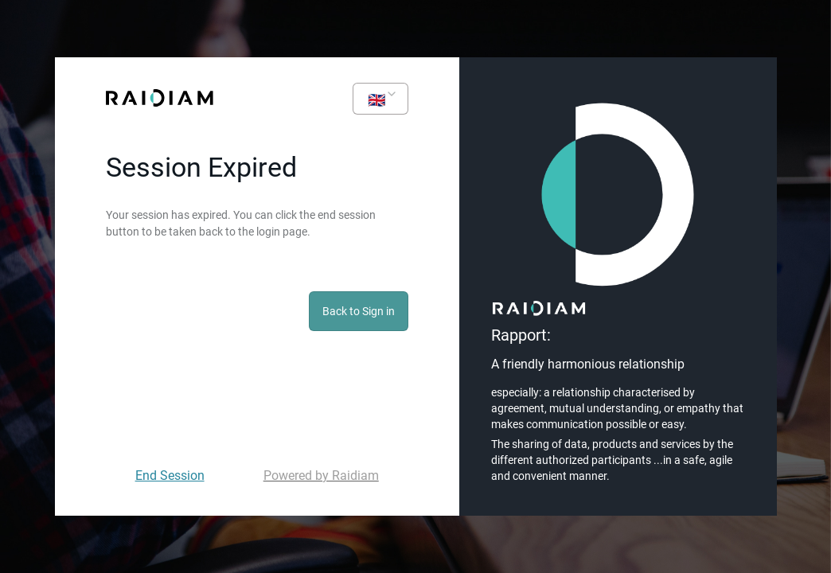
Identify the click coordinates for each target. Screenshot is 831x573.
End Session (170, 475)
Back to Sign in (358, 311)
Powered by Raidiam (321, 475)
